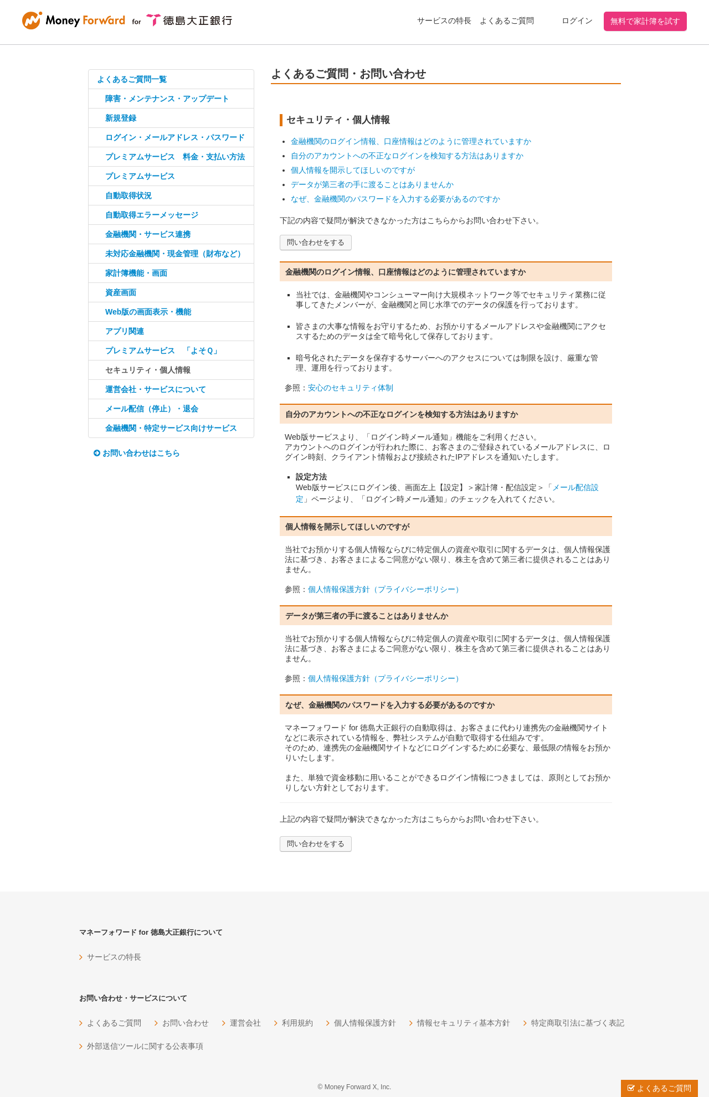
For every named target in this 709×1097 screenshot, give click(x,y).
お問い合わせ (185, 1022)
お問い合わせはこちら (137, 453)
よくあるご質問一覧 (132, 79)
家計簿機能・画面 (136, 273)
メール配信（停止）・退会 (151, 408)
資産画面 (120, 292)
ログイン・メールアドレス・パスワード (175, 137)
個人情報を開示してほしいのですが (353, 170)
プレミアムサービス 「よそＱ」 (163, 350)
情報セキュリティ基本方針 (463, 1022)
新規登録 (120, 118)
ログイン (577, 20)
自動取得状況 (128, 195)
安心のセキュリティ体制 (350, 387)
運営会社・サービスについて (155, 389)
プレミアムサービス (140, 176)
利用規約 (297, 1022)
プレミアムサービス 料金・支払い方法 (175, 156)
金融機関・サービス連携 (148, 234)
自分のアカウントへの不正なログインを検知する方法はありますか (407, 155)
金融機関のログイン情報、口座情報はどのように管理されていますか (411, 141)
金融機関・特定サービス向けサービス (171, 428)
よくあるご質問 (507, 20)
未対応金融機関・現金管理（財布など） (175, 253)
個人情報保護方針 (365, 1022)
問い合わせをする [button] (316, 242)
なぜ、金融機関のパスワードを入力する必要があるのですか (395, 198)
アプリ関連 (124, 331)
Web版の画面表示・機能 (148, 311)
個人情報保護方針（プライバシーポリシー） (385, 589)
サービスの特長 (444, 20)
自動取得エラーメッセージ (151, 214)
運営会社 (245, 1022)
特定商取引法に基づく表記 (577, 1022)
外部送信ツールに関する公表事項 (145, 1046)
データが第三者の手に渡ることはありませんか (372, 184)
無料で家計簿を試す (645, 21)
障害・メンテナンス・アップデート (167, 98)
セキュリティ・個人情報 (148, 369)
